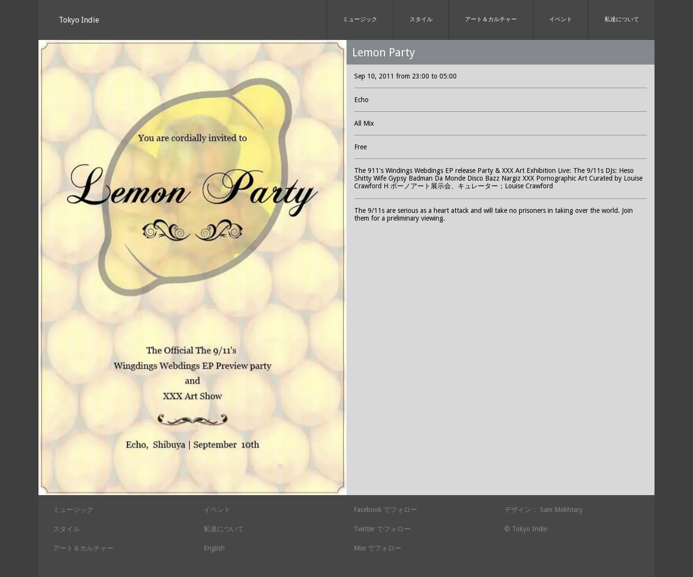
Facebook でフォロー (385, 509)
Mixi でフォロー (377, 548)
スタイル (421, 19)
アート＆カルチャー (491, 19)
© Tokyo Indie (525, 529)
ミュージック (360, 19)
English (214, 548)
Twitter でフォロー (382, 529)
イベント (560, 19)
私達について (621, 19)
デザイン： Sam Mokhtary (543, 509)
